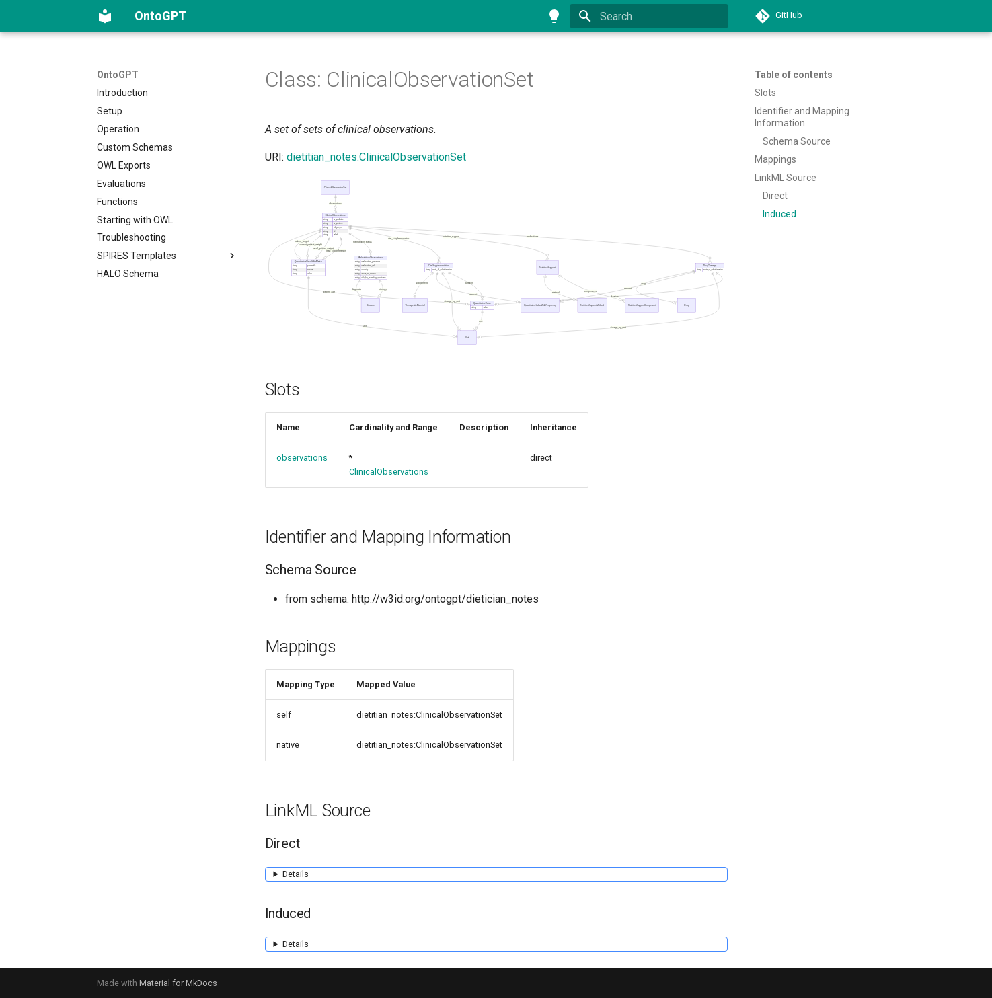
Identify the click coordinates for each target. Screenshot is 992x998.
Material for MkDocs (178, 983)
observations (302, 458)
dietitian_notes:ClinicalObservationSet (376, 157)
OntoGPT (118, 74)
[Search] (649, 16)
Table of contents (794, 74)
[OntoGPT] (104, 16)
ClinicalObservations (388, 472)
